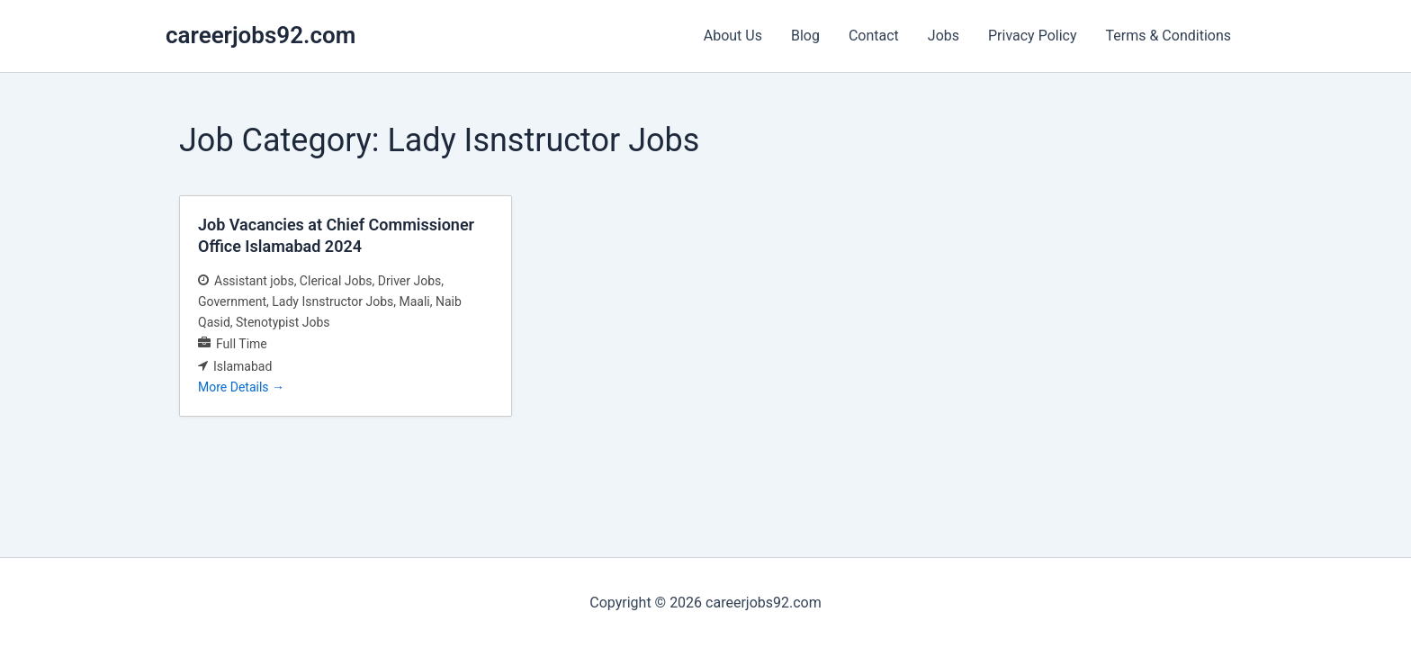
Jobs (943, 35)
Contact (874, 35)
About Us (733, 35)
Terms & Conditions (1169, 35)
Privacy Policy (1032, 35)
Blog (805, 35)
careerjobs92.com (260, 35)
